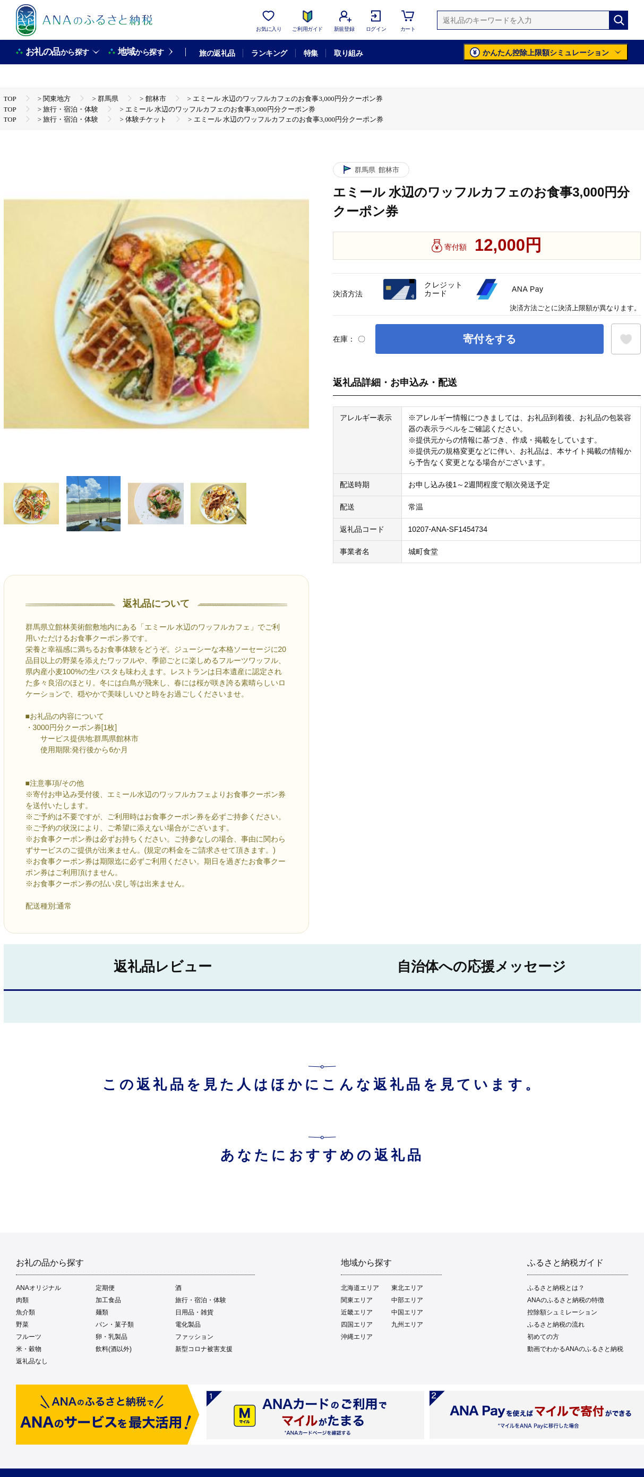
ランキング (269, 53)
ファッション (194, 1336)
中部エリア (407, 1300)
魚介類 (25, 1312)
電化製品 (188, 1324)
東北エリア (407, 1288)
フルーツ (28, 1336)
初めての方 (543, 1336)
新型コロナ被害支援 (204, 1349)
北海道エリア (360, 1288)
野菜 (22, 1324)
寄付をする (489, 339)
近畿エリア (357, 1312)
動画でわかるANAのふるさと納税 (575, 1349)
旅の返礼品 (217, 53)
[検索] (618, 20)
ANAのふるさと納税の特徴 (565, 1300)
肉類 (22, 1300)
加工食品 (108, 1300)
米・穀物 (28, 1349)
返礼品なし (32, 1361)
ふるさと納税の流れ (556, 1324)
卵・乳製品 (111, 1336)
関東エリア (357, 1300)
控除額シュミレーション (562, 1312)
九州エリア (407, 1324)
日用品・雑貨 (194, 1312)
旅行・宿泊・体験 (200, 1300)
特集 (311, 53)
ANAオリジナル (38, 1288)
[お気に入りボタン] (626, 339)
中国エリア (407, 1312)
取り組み (348, 53)
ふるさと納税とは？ (556, 1288)
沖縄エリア (357, 1336)
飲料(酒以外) (114, 1349)
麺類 (102, 1312)
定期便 (105, 1288)
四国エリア (357, 1324)
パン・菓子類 (115, 1324)
